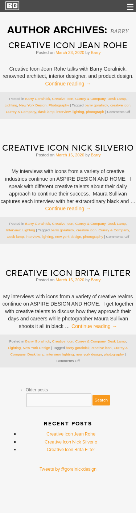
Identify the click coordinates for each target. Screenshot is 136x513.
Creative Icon (62, 99)
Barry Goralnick (37, 99)
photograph (95, 112)
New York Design (33, 105)
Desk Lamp (117, 99)
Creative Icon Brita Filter (68, 273)
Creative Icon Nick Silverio (68, 148)
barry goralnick (96, 105)
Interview (13, 230)
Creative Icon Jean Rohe (68, 45)
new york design (68, 237)
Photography (59, 105)
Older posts (34, 389)
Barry (119, 31)
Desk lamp (15, 237)
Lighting (11, 105)
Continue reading (68, 84)
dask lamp (46, 112)
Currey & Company (90, 99)
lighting (78, 112)
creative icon (120, 105)
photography (93, 237)
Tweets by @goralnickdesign (68, 469)
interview (64, 112)
